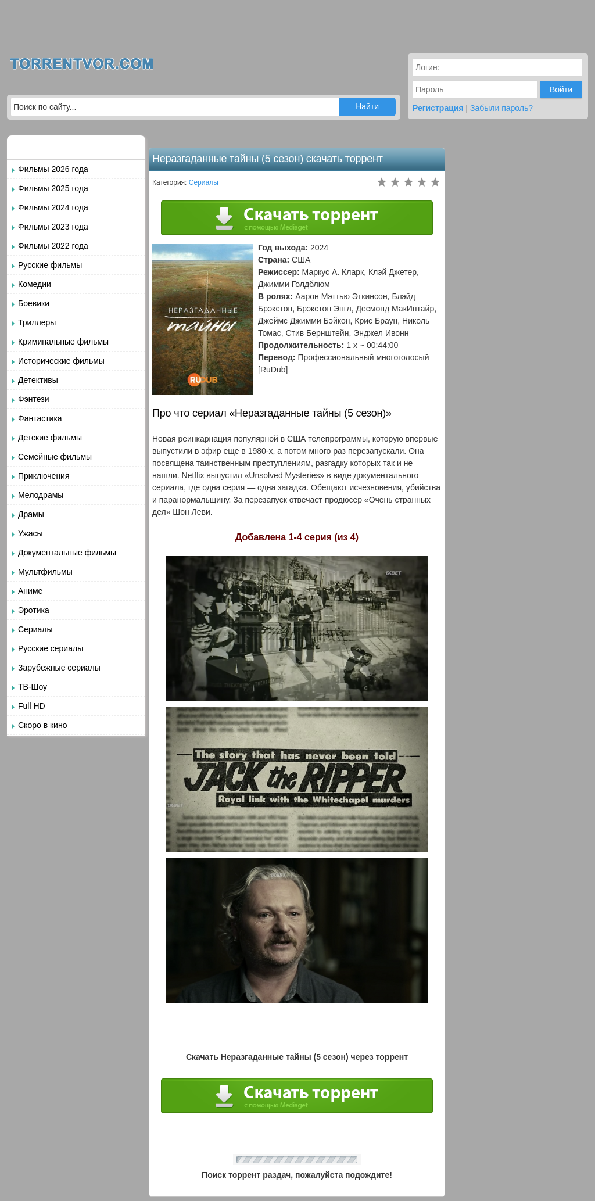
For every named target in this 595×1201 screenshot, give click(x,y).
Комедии (34, 284)
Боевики (33, 303)
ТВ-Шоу (32, 686)
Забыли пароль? (501, 108)
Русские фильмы (50, 265)
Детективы (38, 380)
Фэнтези (33, 399)
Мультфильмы (45, 571)
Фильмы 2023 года (53, 226)
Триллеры (37, 322)
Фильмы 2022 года (53, 245)
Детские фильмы (50, 437)
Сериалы (35, 629)
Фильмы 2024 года (53, 207)
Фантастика (40, 418)
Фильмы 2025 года (53, 188)
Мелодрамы (40, 495)
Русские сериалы (50, 648)
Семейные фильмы (55, 456)
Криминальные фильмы (63, 341)
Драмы (31, 514)
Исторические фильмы (61, 360)
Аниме (30, 591)
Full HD (31, 706)
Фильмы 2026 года (53, 169)
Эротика (33, 610)
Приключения (44, 476)
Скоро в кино (42, 725)
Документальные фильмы (67, 552)
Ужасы (30, 533)
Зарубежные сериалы (59, 667)
